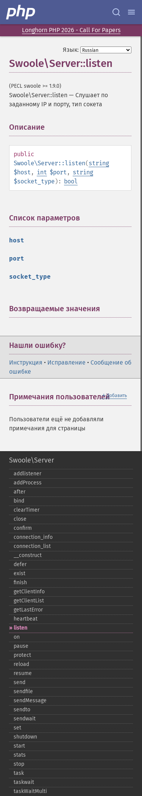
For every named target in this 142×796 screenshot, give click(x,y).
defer (20, 564)
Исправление (66, 362)
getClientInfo (29, 591)
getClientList (29, 600)
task (19, 773)
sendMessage (30, 700)
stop (19, 764)
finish (20, 582)
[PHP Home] (21, 12)
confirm (23, 528)
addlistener (27, 473)
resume (23, 673)
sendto (22, 709)
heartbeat (25, 619)
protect (22, 655)
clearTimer (26, 510)
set (17, 728)
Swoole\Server (31, 460)
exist (19, 573)
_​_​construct (28, 555)
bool (71, 181)
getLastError (28, 610)
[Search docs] (116, 12)
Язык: (71, 49)
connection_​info (33, 537)
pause (21, 646)
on (17, 637)
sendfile (23, 691)
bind (19, 501)
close (20, 519)
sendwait (25, 718)
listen (20, 628)
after (19, 492)
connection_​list (32, 546)
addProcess (28, 482)
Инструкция (25, 362)
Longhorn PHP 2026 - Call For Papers (71, 30)
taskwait (24, 782)
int (42, 172)
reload (21, 664)
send (19, 682)
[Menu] (131, 12)
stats (20, 755)
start (19, 746)
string (99, 163)
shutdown (25, 737)
